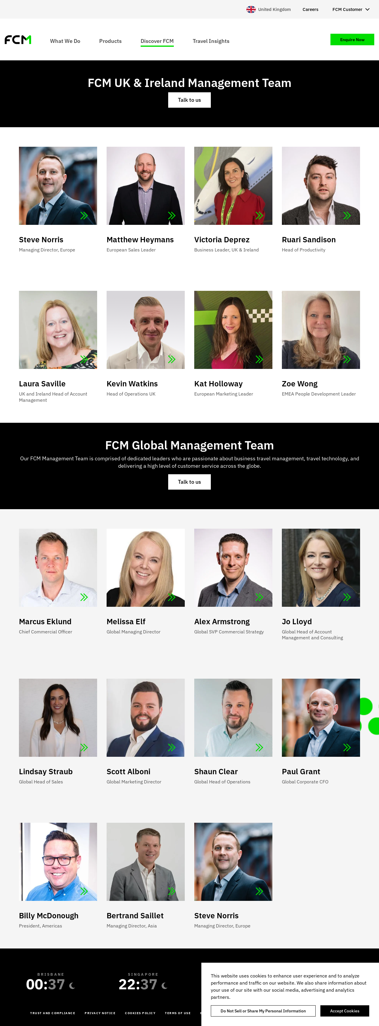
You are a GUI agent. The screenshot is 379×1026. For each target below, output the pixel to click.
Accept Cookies (344, 1011)
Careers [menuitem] (310, 9)
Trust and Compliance (52, 1013)
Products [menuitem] (110, 41)
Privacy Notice (100, 1013)
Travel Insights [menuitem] (211, 41)
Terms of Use (178, 1013)
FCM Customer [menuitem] (347, 9)
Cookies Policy (140, 1013)
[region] (290, 994)
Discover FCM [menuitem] (157, 41)
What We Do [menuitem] (65, 41)
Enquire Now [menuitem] (352, 39)
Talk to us (189, 99)
